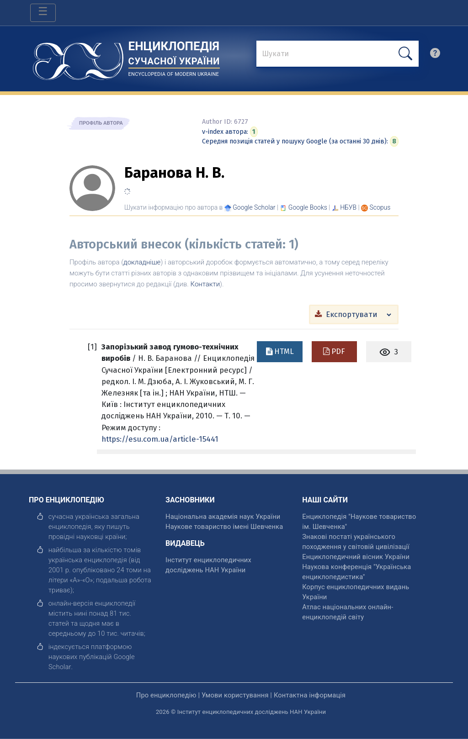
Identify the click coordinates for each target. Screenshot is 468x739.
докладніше (141, 262)
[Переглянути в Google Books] (307, 207)
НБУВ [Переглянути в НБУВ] (348, 207)
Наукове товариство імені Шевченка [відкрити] (224, 527)
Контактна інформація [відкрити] (310, 695)
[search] (435, 55)
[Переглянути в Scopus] (380, 207)
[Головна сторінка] (78, 58)
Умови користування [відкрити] (235, 695)
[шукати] (405, 53)
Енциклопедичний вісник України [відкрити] (356, 557)
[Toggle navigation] (43, 13)
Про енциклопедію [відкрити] (166, 695)
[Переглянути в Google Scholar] (254, 207)
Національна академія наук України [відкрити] (222, 516)
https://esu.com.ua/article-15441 (159, 438)
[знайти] (337, 54)
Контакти (205, 284)
